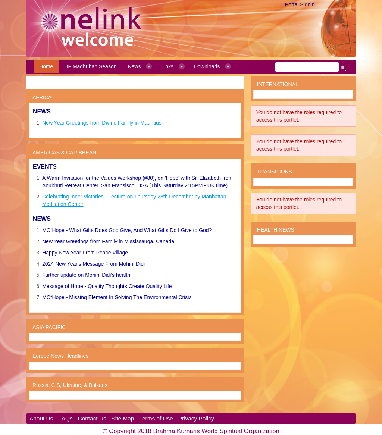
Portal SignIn (300, 4)
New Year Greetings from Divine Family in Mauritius (102, 123)
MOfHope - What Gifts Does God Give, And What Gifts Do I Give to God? (127, 230)
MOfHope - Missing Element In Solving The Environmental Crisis (116, 297)
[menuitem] (46, 66)
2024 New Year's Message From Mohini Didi (93, 264)
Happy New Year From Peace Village (85, 253)
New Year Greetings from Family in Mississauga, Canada (108, 241)
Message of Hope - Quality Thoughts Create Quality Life (107, 286)
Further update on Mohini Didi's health (86, 275)
